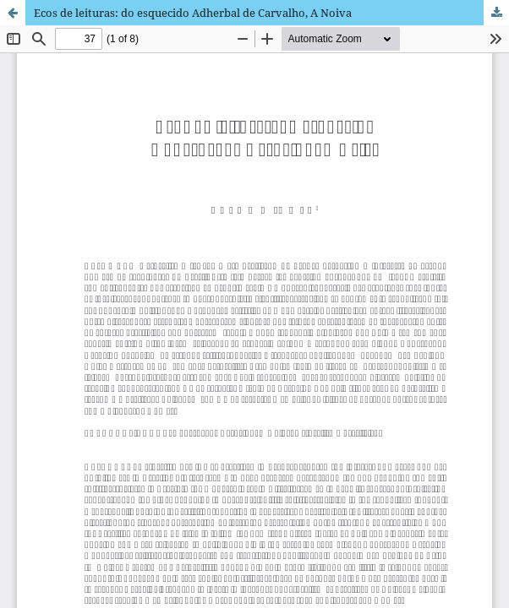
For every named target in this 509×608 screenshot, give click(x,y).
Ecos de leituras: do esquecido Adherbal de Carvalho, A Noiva (193, 12)
